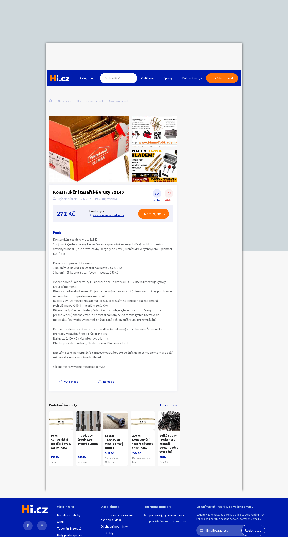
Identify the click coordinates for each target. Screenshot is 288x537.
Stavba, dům (64, 82)
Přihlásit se (189, 52)
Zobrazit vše (168, 394)
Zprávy (167, 52)
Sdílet (157, 182)
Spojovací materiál (118, 82)
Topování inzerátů (69, 528)
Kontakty (107, 533)
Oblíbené (147, 52)
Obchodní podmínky (114, 526)
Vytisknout (65, 370)
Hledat (130, 52)
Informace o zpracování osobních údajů (117, 517)
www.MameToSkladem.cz (108, 204)
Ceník (60, 522)
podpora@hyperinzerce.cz (166, 515)
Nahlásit (88, 370)
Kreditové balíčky (68, 515)
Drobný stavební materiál (90, 82)
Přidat (169, 182)
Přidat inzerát (225, 52)
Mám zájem (152, 202)
